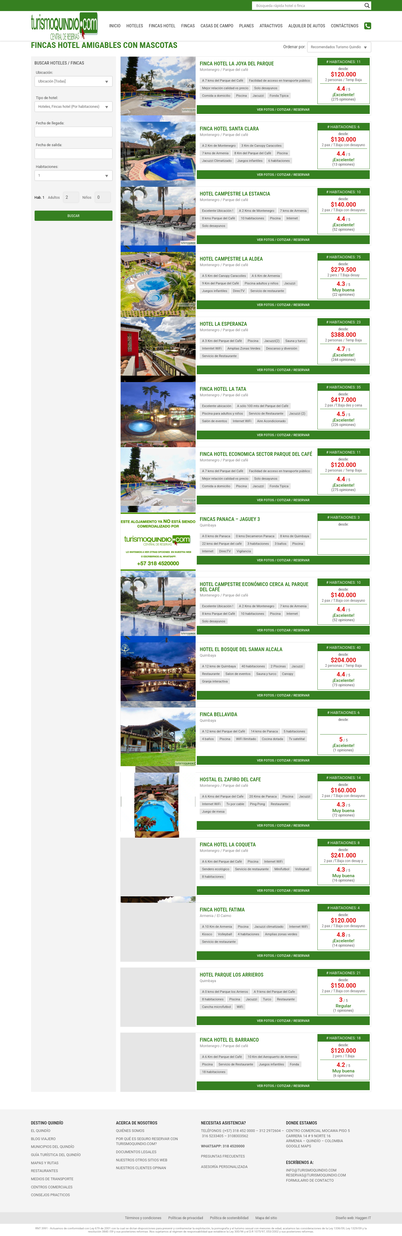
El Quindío (41, 1130)
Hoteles (134, 25)
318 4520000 (233, 1146)
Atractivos (271, 25)
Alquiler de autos (306, 25)
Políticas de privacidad (185, 1218)
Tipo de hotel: (47, 98)
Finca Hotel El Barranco (229, 1040)
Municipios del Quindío (52, 1146)
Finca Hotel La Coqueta (228, 845)
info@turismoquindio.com (311, 1170)
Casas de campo (217, 25)
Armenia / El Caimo (215, 915)
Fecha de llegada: (50, 123)
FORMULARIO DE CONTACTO (310, 1180)
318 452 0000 (244, 1130)
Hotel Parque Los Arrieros (231, 975)
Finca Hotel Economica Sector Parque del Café (256, 454)
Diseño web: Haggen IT (353, 1218)
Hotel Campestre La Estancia (235, 194)
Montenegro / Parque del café (224, 69)
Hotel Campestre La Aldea (231, 259)
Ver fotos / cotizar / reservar (283, 110)
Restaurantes (44, 1171)
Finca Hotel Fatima (222, 910)
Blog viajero (43, 1139)
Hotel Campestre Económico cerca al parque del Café (254, 586)
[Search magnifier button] (367, 5)
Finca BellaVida (218, 714)
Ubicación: (44, 72)
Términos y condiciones (143, 1218)
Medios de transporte (52, 1179)
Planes (246, 25)
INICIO (115, 25)
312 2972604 (270, 1130)
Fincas (188, 25)
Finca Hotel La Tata (223, 389)
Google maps (298, 1146)
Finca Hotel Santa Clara (229, 129)
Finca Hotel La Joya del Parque (237, 64)
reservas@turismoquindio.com (316, 1175)
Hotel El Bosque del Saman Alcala (241, 649)
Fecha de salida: (49, 145)
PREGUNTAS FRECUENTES (223, 1156)
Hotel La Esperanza (223, 324)
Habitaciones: (47, 166)
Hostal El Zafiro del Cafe (230, 779)
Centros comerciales (52, 1187)
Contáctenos (344, 25)
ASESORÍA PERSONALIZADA (224, 1167)
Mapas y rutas (45, 1163)
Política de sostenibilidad (229, 1218)
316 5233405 (213, 1136)
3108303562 (238, 1136)
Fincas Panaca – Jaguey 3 (230, 519)
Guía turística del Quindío (56, 1155)
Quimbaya (208, 525)
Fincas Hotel (162, 25)
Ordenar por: (294, 46)
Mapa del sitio (266, 1218)
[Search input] (309, 5)
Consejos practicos (50, 1195)
